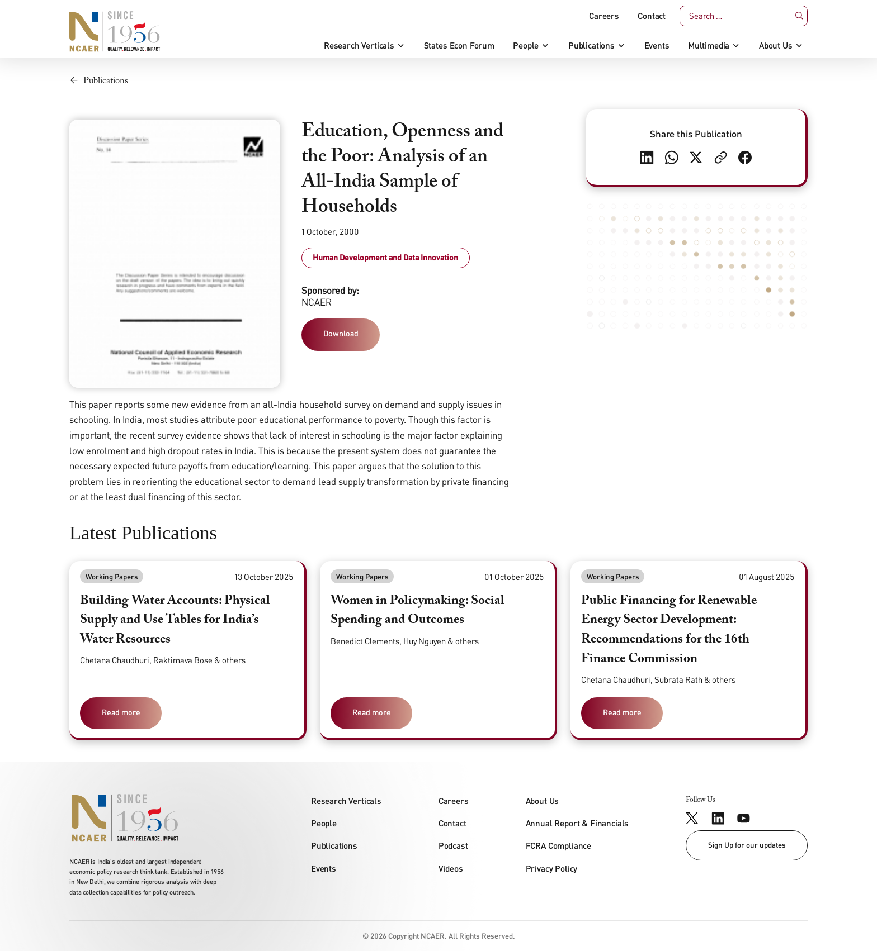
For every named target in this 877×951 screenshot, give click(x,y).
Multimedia (708, 45)
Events (656, 45)
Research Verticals (359, 45)
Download (341, 333)
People (526, 45)
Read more (121, 712)
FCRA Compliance (559, 845)
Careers (604, 16)
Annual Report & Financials (577, 823)
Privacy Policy (552, 868)
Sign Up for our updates (747, 844)
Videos (450, 868)
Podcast (453, 845)
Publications (591, 45)
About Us (776, 45)
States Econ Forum (459, 45)
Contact (652, 16)
